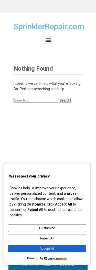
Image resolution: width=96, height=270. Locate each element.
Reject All (47, 238)
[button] (48, 40)
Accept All (47, 248)
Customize (47, 228)
